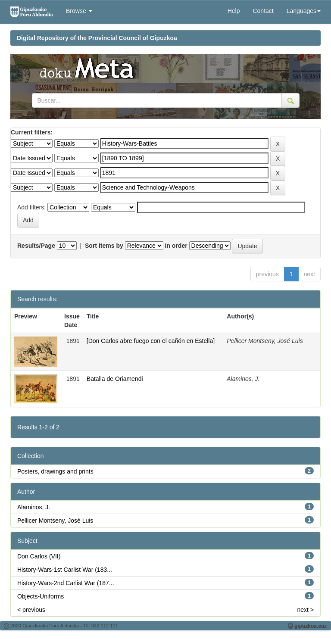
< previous (31, 609)
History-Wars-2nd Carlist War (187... (65, 583)
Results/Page (36, 245)
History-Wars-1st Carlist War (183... (64, 569)
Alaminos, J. (33, 507)
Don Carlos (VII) (38, 556)
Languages (304, 10)
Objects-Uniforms (40, 596)
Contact (263, 10)
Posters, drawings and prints (55, 471)
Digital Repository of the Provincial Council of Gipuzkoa (97, 37)
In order (176, 245)
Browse (79, 10)
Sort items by (104, 245)
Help (234, 10)
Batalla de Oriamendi (115, 378)
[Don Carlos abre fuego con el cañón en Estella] (151, 340)
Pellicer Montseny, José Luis (55, 520)
